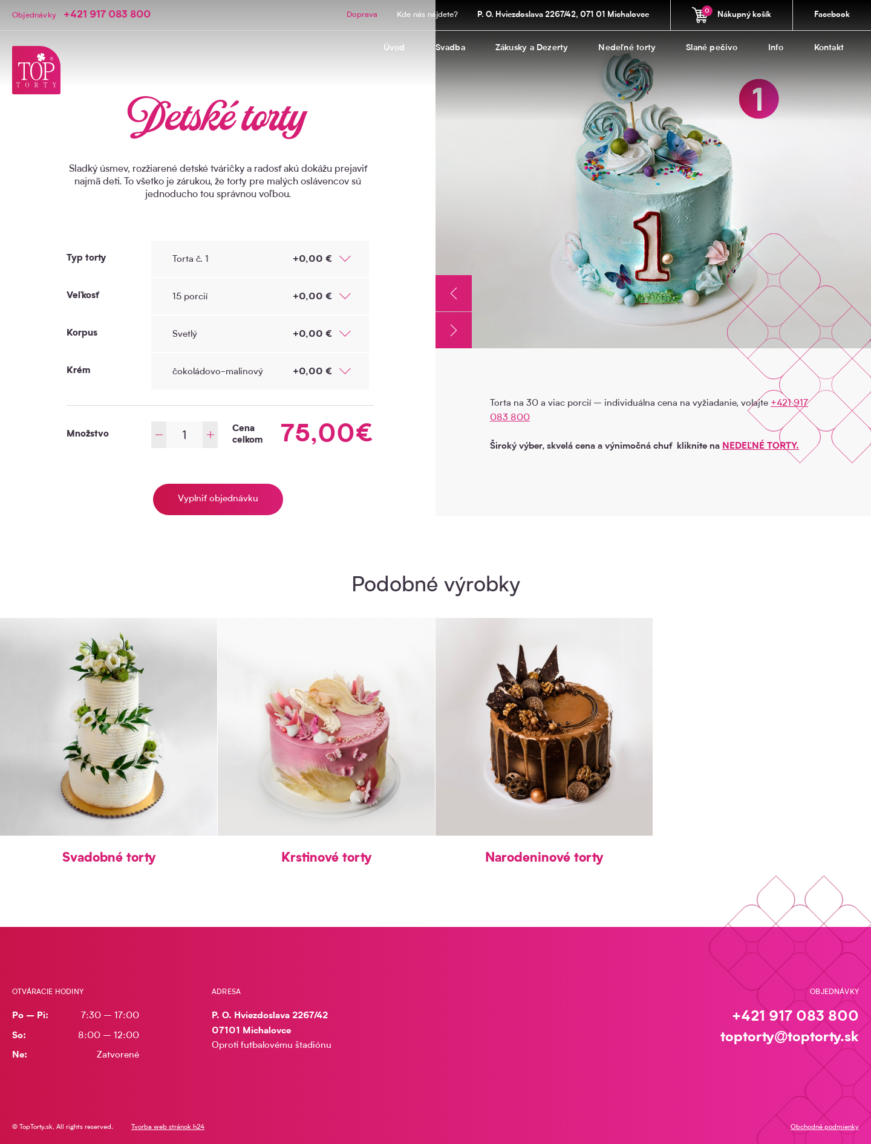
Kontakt (829, 48)
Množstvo (88, 434)
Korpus (82, 333)
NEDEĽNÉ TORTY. (760, 446)
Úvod (394, 48)
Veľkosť (83, 296)
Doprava (362, 15)
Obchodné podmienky (825, 1127)
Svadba (450, 48)
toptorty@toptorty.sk (789, 1038)
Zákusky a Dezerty (532, 48)
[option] (653, 174)
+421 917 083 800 (107, 15)
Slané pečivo (712, 48)
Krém (78, 370)
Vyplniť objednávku (218, 499)
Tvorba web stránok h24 (167, 1127)
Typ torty (86, 258)
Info (776, 48)
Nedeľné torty (627, 48)
